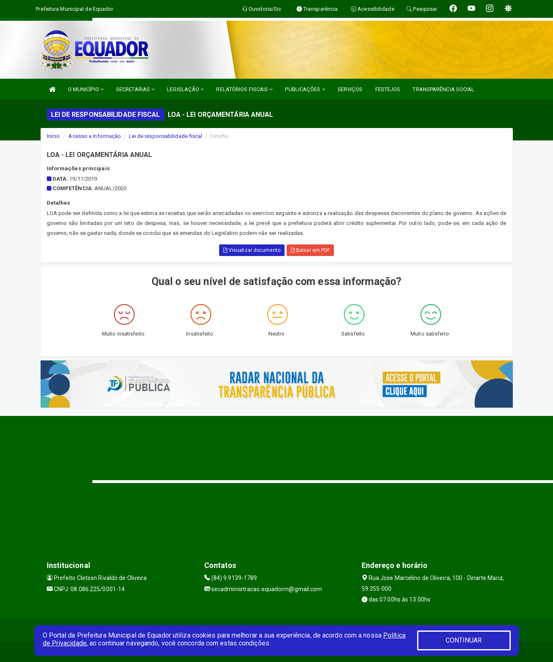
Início (53, 136)
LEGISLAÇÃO (185, 89)
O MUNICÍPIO (86, 89)
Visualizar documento (251, 250)
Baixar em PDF (310, 250)
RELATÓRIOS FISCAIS (244, 89)
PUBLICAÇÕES (305, 89)
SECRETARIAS (135, 89)
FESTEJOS (388, 89)
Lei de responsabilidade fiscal (166, 136)
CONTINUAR (464, 640)
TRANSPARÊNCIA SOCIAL (443, 89)
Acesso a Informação (94, 136)
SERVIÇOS (350, 89)
